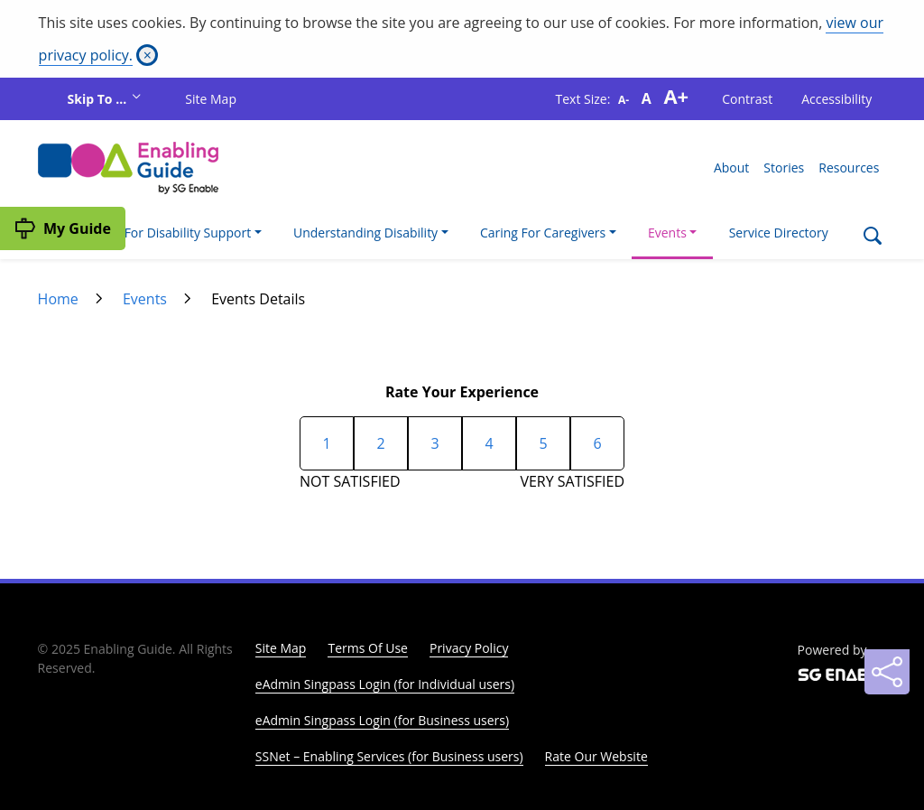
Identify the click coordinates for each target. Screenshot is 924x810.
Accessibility (836, 98)
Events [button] (667, 232)
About (731, 167)
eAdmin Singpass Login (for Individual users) (384, 684)
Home (58, 299)
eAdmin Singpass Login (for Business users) (382, 720)
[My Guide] (62, 228)
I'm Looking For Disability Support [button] (152, 232)
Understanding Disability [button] (365, 232)
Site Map (210, 98)
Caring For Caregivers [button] (542, 232)
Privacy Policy (469, 647)
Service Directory (778, 232)
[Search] (872, 237)
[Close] (147, 55)
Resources (848, 167)
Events (145, 299)
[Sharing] (887, 671)
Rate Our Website (596, 756)
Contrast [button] (747, 98)
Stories (783, 167)
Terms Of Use (368, 647)
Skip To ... (99, 98)
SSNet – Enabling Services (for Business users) (389, 756)
